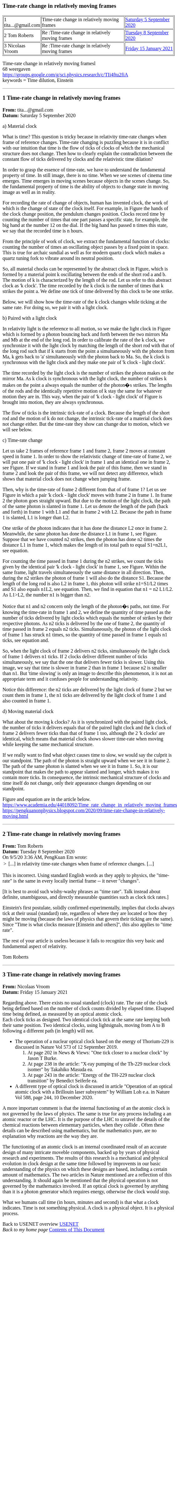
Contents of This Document (76, 1229)
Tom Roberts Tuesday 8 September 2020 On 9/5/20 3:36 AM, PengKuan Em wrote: (88, 898)
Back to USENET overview (31, 1224)
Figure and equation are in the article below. (47, 799)
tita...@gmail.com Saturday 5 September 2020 (88, 443)
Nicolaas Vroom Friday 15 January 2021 (88, 1093)
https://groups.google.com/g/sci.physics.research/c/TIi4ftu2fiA (65, 74)
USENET (68, 1224)
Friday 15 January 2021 (149, 48)
